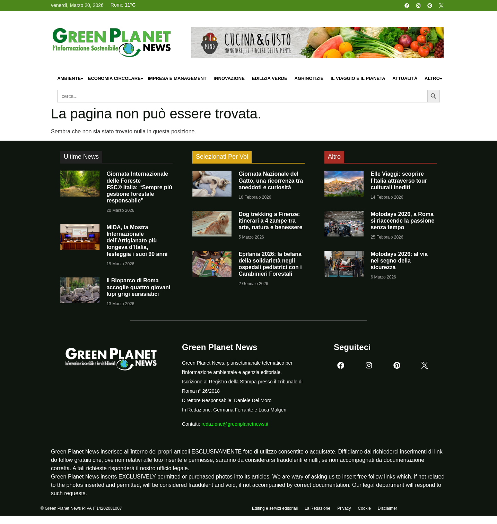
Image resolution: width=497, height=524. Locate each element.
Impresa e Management (177, 78)
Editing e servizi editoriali (275, 509)
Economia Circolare (116, 78)
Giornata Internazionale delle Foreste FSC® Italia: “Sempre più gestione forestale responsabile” (139, 187)
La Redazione (317, 509)
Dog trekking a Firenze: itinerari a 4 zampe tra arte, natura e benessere (270, 220)
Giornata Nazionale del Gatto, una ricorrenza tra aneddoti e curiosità (270, 180)
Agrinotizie (309, 78)
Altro (434, 78)
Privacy (344, 509)
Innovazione (229, 78)
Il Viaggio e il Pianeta (358, 78)
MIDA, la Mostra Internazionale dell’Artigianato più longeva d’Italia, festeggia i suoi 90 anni (136, 240)
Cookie (364, 509)
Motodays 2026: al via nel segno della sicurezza (399, 260)
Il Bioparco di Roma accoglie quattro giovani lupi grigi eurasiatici (138, 287)
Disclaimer (387, 509)
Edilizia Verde (269, 78)
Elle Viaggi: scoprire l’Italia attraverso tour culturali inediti (398, 180)
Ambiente (70, 78)
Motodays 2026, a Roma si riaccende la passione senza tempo (402, 220)
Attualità (404, 78)
